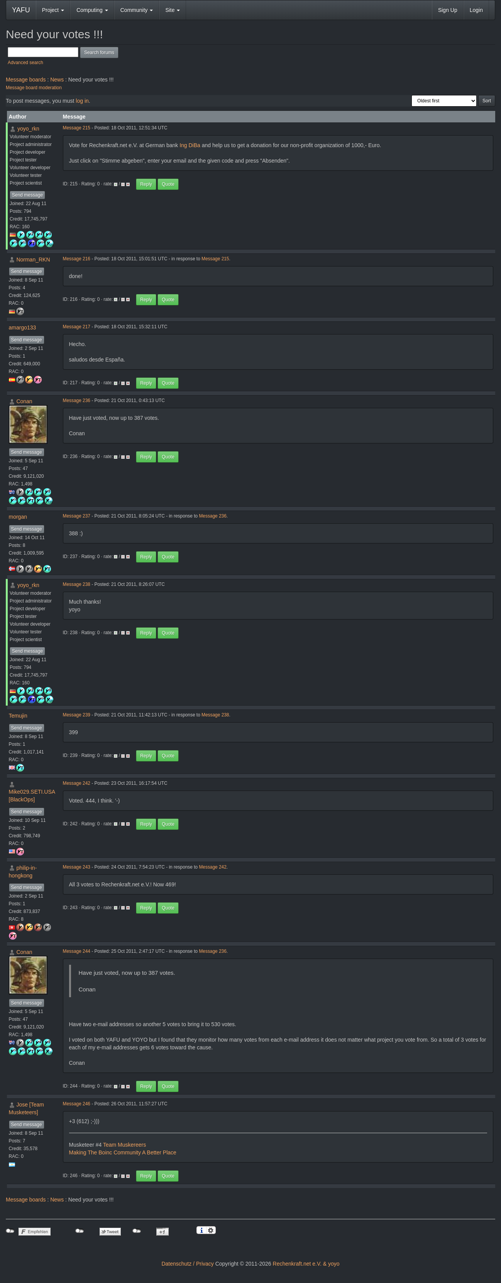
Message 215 (76, 128)
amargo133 (22, 327)
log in (82, 101)
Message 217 (76, 326)
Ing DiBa (189, 145)
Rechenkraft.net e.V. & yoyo (306, 1264)
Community (136, 10)
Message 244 (76, 951)
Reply (146, 184)
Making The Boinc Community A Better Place (122, 1152)
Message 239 (76, 715)
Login (476, 10)
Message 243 (76, 867)
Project (53, 10)
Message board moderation (34, 87)
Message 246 (76, 1104)
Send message (27, 195)
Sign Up (447, 10)
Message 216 (76, 258)
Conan (24, 401)
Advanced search (25, 62)
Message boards (26, 79)
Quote (168, 184)
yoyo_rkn (28, 129)
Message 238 (76, 584)
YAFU (21, 10)
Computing (92, 10)
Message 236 (76, 400)
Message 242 (76, 783)
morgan (18, 517)
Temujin (18, 716)
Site (172, 10)
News (57, 79)
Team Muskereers (124, 1145)
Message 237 (76, 516)
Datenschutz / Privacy (187, 1264)
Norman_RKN (33, 259)
